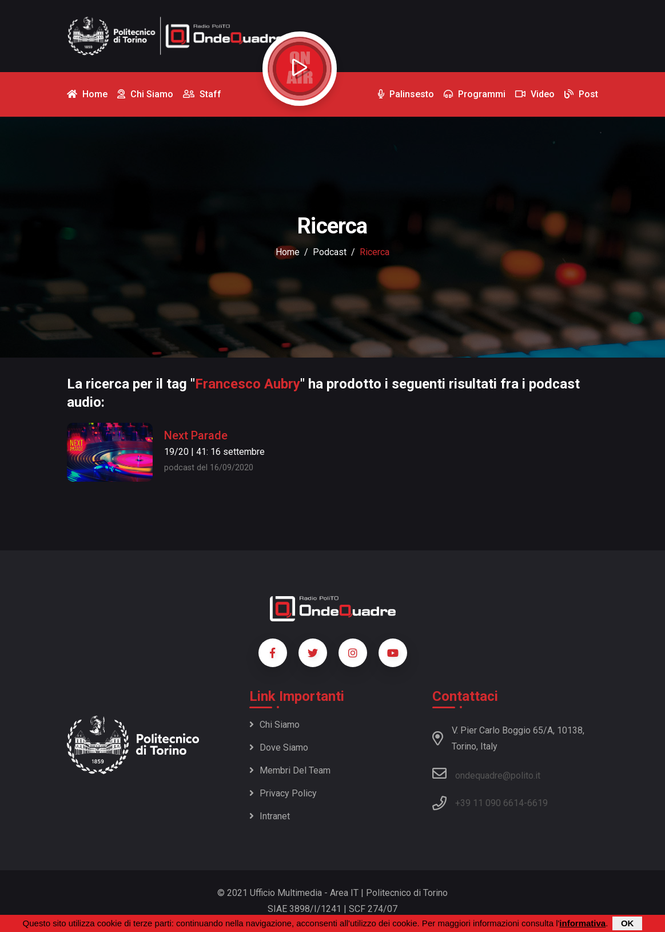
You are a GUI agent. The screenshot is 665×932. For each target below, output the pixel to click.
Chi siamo (274, 724)
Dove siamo (278, 747)
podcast (330, 252)
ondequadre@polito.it (486, 773)
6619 (537, 803)
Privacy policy (283, 793)
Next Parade (196, 435)
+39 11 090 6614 (489, 803)
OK (627, 923)
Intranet (269, 816)
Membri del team (289, 770)
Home (288, 252)
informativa (582, 923)
